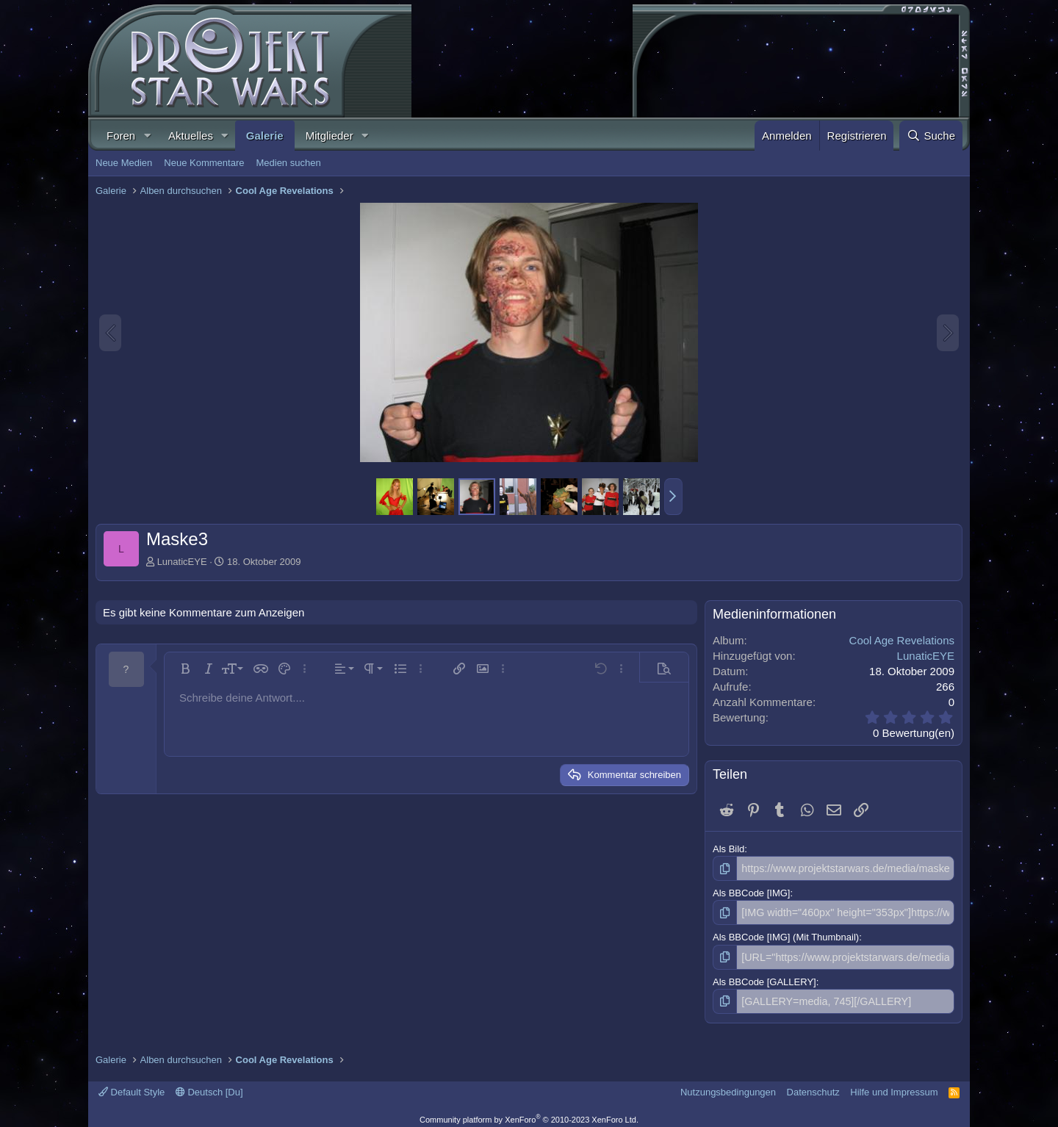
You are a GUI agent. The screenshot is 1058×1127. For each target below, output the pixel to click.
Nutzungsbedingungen (728, 1086)
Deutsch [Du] (209, 1086)
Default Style (131, 1086)
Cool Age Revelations (901, 640)
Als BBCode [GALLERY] (764, 977)
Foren (121, 135)
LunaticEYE (182, 561)
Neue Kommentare (204, 162)
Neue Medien (124, 162)
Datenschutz (813, 1086)
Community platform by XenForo (529, 1113)
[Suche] (930, 135)
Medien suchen (288, 162)
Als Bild (728, 848)
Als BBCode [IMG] (751, 891)
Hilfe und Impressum (894, 1086)
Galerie (265, 135)
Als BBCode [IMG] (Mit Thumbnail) (786, 934)
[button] (147, 135)
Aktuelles (190, 135)
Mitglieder (329, 135)
